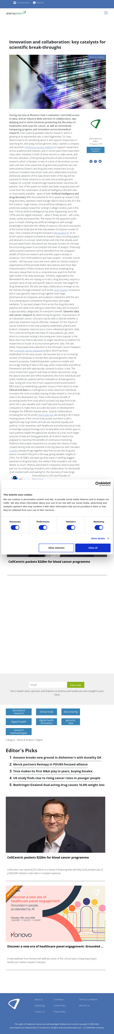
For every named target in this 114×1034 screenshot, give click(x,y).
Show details (98, 538)
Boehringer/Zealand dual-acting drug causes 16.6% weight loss (58, 785)
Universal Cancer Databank (28, 350)
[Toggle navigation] (107, 13)
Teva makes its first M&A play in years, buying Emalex (52, 771)
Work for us (84, 1005)
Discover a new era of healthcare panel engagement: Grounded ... (55, 946)
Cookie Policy (60, 1005)
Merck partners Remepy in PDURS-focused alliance (50, 764)
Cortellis (13, 450)
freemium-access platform (40, 147)
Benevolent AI (61, 233)
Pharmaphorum (14, 1004)
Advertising (39, 1005)
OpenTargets (60, 290)
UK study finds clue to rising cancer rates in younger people (56, 778)
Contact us (39, 1011)
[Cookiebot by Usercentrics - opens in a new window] (98, 484)
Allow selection (56, 548)
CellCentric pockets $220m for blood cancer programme (49, 561)
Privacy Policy (60, 1011)
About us (38, 999)
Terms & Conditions (88, 999)
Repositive (37, 479)
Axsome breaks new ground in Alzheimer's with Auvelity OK (57, 757)
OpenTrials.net (45, 415)
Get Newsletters (23, 2)
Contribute (59, 999)
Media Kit (40, 2)
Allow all (92, 548)
